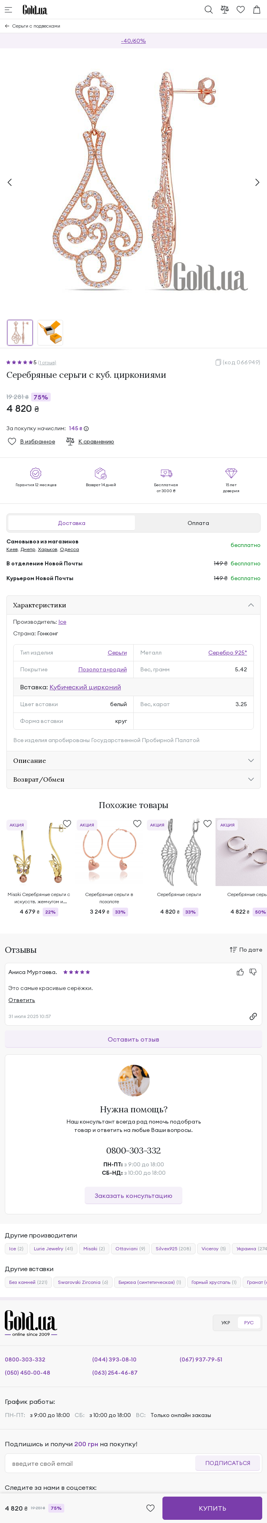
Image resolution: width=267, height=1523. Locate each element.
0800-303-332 (133, 1150)
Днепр (27, 549)
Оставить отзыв (133, 1039)
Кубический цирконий (85, 687)
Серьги (117, 652)
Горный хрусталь (214, 1282)
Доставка (71, 523)
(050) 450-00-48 (27, 1372)
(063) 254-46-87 (115, 1372)
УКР (225, 1322)
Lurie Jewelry (53, 1248)
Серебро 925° (227, 652)
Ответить (21, 1000)
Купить (212, 1508)
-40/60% (133, 40)
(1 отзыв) (47, 362)
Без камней (28, 1282)
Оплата (198, 523)
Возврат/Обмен (38, 779)
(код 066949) (242, 362)
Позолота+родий (102, 669)
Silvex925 (173, 1248)
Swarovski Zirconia (83, 1282)
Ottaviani (130, 1248)
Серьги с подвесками (36, 26)
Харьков (47, 549)
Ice (62, 621)
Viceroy (214, 1248)
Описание (29, 760)
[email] (103, 1463)
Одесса (69, 549)
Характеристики (39, 605)
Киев (12, 549)
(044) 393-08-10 (114, 1359)
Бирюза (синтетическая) (150, 1282)
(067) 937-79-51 (201, 1359)
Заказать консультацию (133, 1196)
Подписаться (227, 1463)
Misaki (94, 1248)
